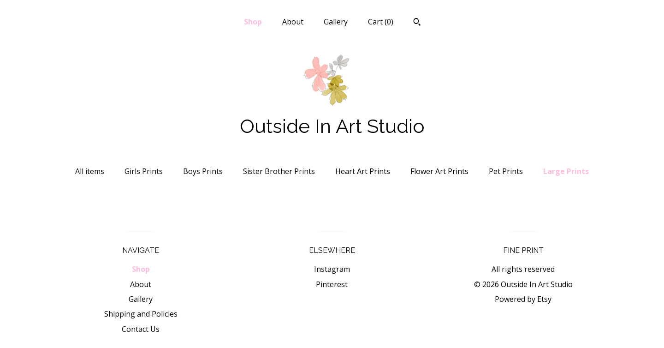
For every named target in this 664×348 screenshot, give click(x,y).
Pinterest (332, 284)
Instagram (332, 269)
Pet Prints (506, 171)
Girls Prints (144, 171)
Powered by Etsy (523, 299)
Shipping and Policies (141, 314)
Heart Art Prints (362, 171)
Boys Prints (203, 171)
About (292, 22)
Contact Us (141, 329)
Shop (253, 22)
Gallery (336, 22)
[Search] (417, 23)
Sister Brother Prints (279, 171)
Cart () (380, 22)
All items (89, 171)
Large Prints (566, 171)
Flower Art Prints (439, 171)
